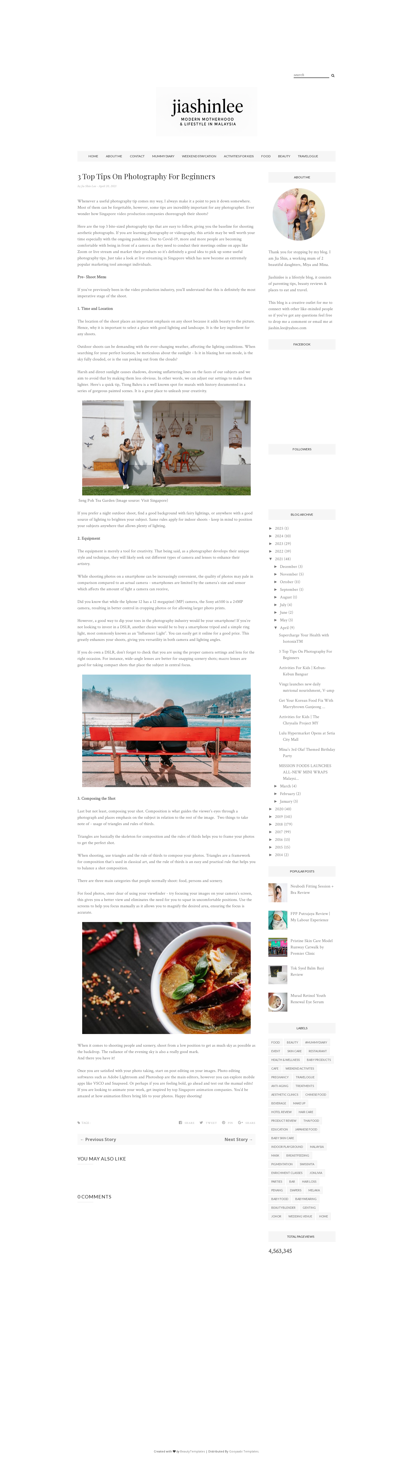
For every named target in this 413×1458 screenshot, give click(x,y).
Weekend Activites (300, 1068)
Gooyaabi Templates (243, 1451)
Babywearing (306, 1199)
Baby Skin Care (282, 1138)
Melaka (314, 1190)
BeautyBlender (283, 1207)
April (284, 628)
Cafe (274, 1068)
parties (276, 1181)
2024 (279, 536)
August (286, 597)
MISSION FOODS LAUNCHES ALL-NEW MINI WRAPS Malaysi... (305, 772)
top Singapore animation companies (202, 1090)
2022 (279, 551)
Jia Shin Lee (89, 186)
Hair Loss (309, 1181)
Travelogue (308, 156)
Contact (137, 156)
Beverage (278, 1103)
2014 (279, 855)
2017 (279, 832)
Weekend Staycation (199, 156)
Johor (276, 1216)
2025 (279, 528)
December (288, 566)
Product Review (283, 1120)
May (283, 620)
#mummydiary (316, 1042)
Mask (275, 1155)
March (285, 786)
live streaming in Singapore (161, 258)
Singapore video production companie (131, 214)
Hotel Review (281, 1112)
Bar (292, 1181)
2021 (279, 559)
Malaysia (317, 1146)
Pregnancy (280, 1077)
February (287, 794)
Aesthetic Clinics (284, 1094)
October (286, 582)
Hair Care (306, 1112)
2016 (279, 839)
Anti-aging (279, 1086)
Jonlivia (315, 1172)
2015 (279, 847)
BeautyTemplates (192, 1451)
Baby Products (319, 1059)
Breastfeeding (297, 1155)
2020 (279, 809)
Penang (277, 1190)
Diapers (295, 1190)
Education (279, 1129)
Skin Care (294, 1051)
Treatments (305, 1086)
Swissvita (307, 1164)
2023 (279, 544)
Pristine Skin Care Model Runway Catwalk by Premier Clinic (312, 947)
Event (275, 1051)
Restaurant (318, 1051)
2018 (279, 824)
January (286, 801)
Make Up (299, 1103)
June (283, 612)
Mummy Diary (163, 156)
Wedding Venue (300, 1216)
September (289, 589)
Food (266, 156)
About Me (114, 156)
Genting (309, 1207)
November (289, 574)
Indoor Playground (287, 1146)
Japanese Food (306, 1129)
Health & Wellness (285, 1059)
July (283, 605)
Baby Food (279, 1199)
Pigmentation (282, 1164)
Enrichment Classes (286, 1172)
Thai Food (311, 1120)
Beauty (284, 156)
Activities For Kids (239, 156)
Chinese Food (315, 1094)
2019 (279, 817)
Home (93, 156)
